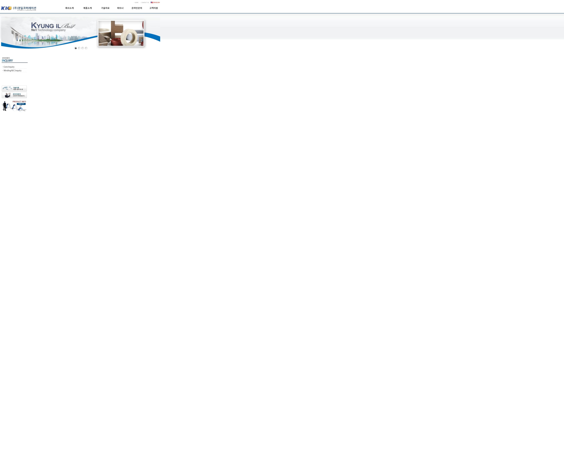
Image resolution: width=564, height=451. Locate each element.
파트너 (120, 8)
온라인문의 (137, 8)
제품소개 (87, 8)
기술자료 (105, 8)
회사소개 (69, 8)
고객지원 (153, 8)
